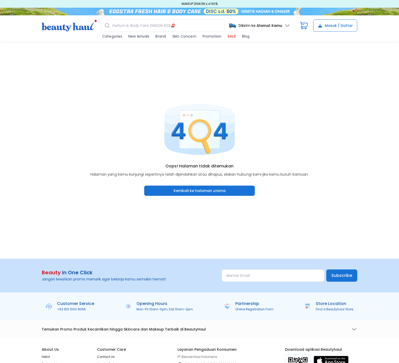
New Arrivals (138, 36)
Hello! (46, 357)
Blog (245, 36)
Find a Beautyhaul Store (334, 309)
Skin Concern (184, 36)
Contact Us (106, 357)
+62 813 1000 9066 (71, 309)
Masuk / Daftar (335, 25)
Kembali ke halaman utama (200, 190)
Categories (112, 36)
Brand (160, 36)
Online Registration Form (254, 309)
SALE (231, 36)
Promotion (212, 36)
